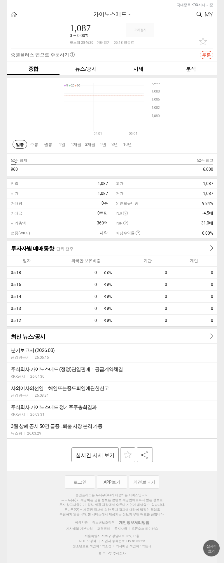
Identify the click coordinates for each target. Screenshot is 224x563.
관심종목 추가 (203, 41)
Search (199, 14)
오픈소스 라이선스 (145, 529)
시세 (138, 69)
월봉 (48, 144)
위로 (211, 548)
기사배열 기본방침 (79, 529)
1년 (103, 144)
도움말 (125, 212)
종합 (33, 69)
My (209, 14)
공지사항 (120, 529)
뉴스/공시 (86, 69)
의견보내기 (144, 482)
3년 (114, 144)
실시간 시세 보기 (95, 455)
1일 (62, 144)
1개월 (76, 144)
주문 (206, 55)
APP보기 (112, 482)
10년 (127, 144)
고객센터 (103, 529)
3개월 (90, 144)
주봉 (34, 144)
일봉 (20, 144)
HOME (14, 14)
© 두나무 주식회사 (112, 553)
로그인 (80, 482)
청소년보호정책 (103, 522)
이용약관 (81, 522)
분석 (191, 69)
